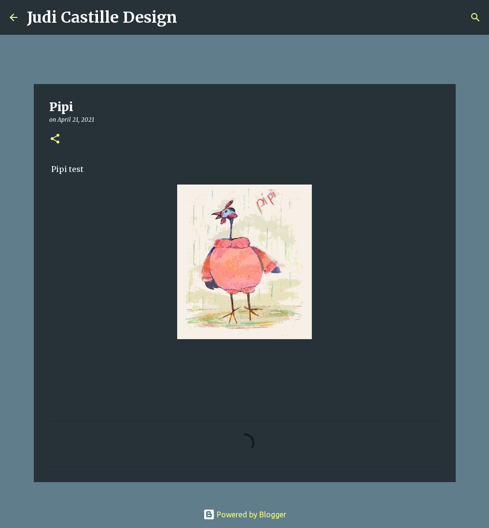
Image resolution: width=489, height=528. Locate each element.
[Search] (190, 17)
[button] (55, 139)
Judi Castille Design (102, 17)
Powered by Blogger (244, 514)
